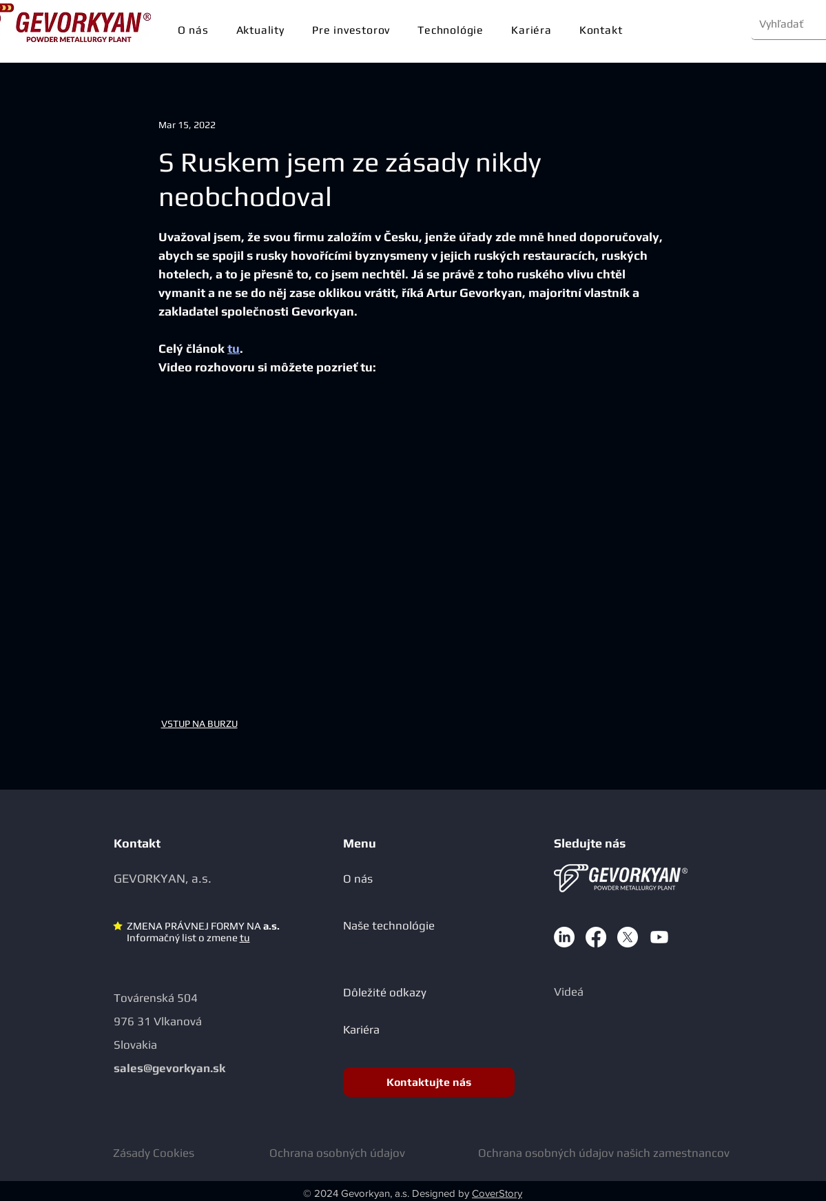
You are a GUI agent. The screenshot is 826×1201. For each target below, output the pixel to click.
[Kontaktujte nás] (429, 1082)
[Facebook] (596, 937)
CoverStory (497, 1193)
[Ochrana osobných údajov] (340, 1152)
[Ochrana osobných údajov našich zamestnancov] (613, 1152)
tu (245, 937)
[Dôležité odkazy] (400, 992)
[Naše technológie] (411, 925)
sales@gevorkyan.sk (169, 1068)
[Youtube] (659, 937)
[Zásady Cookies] (158, 1152)
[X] (627, 937)
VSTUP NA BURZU (199, 723)
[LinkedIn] (564, 937)
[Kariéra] (400, 1029)
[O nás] (400, 878)
